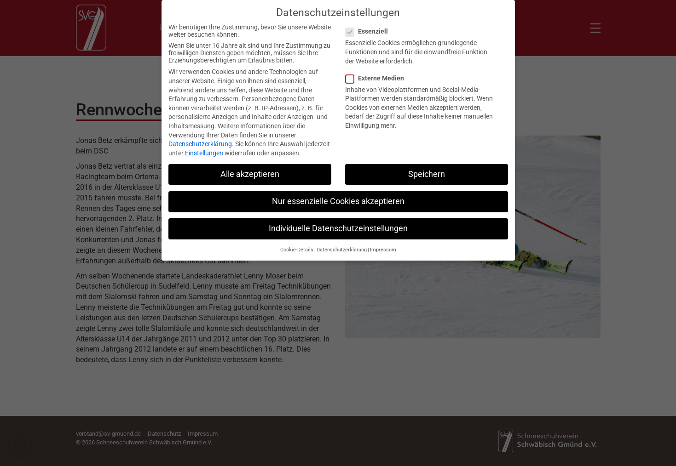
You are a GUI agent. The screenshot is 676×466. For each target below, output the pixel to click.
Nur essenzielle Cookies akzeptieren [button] (338, 193)
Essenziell (369, 24)
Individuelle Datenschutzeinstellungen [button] (338, 221)
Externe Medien (377, 70)
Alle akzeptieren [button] (249, 166)
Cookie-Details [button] (296, 242)
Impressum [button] (383, 242)
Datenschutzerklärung (200, 136)
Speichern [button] (426, 166)
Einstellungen (204, 145)
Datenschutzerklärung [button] (342, 242)
